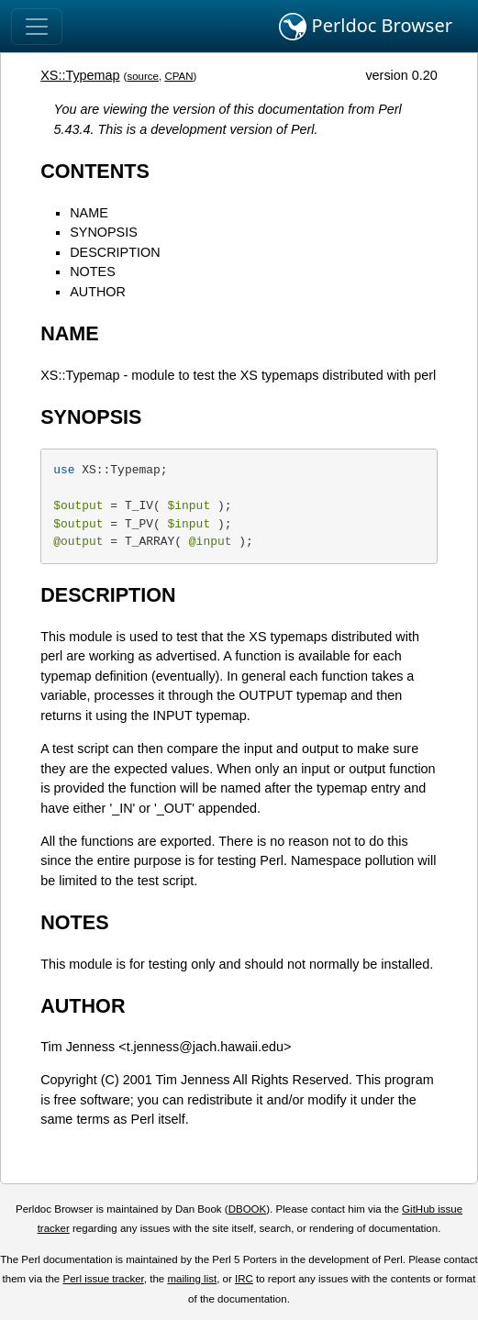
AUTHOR (98, 291)
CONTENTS (95, 171)
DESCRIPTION (115, 252)
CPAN (178, 76)
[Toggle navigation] (36, 26)
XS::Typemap (79, 75)
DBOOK (247, 1209)
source (143, 76)
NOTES (93, 271)
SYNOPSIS (104, 232)
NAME (89, 212)
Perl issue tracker (102, 1278)
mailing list (192, 1278)
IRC (244, 1278)
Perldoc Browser (365, 26)
